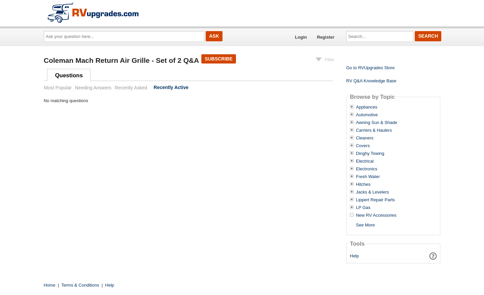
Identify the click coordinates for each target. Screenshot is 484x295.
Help (354, 255)
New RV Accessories (376, 215)
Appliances (366, 107)
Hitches (363, 184)
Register (325, 37)
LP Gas (363, 207)
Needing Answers (93, 87)
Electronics (366, 169)
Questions (69, 75)
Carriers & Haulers (374, 130)
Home (49, 285)
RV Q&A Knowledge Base (371, 80)
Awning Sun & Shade (376, 122)
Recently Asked (131, 87)
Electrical (365, 161)
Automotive (367, 115)
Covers (363, 145)
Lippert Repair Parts (375, 200)
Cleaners (364, 138)
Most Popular (58, 87)
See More (365, 224)
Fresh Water (368, 176)
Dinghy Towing (370, 153)
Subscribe (218, 58)
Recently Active (171, 87)
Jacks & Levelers (372, 192)
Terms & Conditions (80, 285)
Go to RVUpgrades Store (370, 67)
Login (301, 37)
